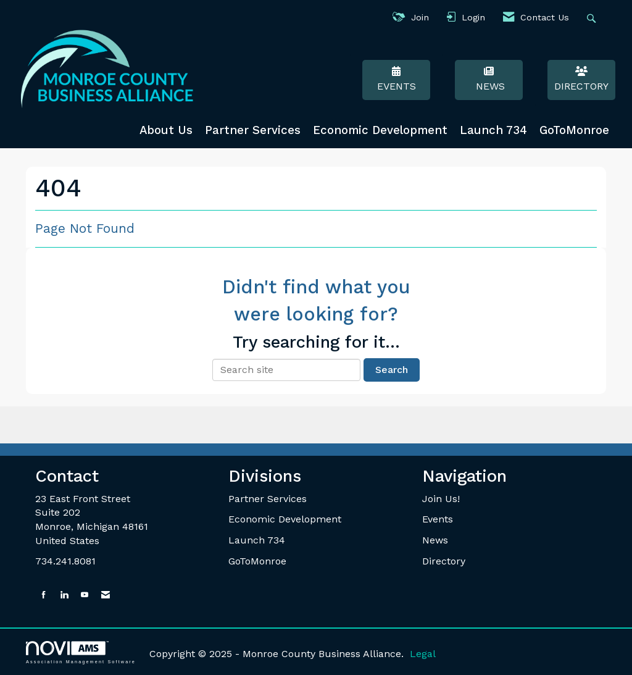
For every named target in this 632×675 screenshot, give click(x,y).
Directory (581, 79)
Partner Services (253, 130)
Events (396, 79)
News (489, 79)
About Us (166, 130)
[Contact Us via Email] (105, 595)
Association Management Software (81, 652)
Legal (423, 654)
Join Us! (441, 499)
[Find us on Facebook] (43, 595)
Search (391, 369)
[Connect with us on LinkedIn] (64, 595)
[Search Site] (593, 17)
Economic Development (380, 130)
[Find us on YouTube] (84, 595)
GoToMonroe (574, 130)
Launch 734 (493, 130)
